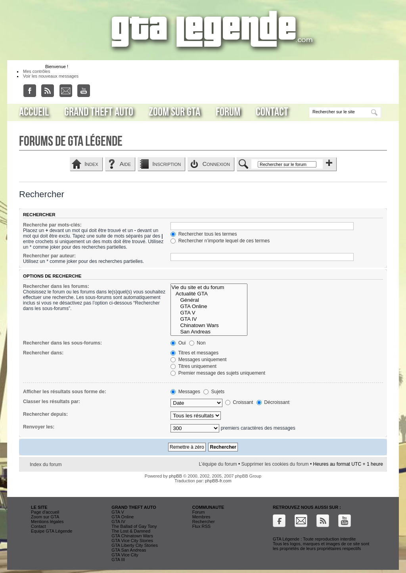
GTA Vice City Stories (132, 540)
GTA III (117, 559)
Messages (185, 391)
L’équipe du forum (218, 464)
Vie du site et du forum (208, 287)
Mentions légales (47, 521)
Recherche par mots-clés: (52, 225)
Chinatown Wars (208, 325)
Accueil (34, 112)
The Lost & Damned (130, 531)
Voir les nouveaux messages (51, 76)
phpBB (175, 476)
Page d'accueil (45, 512)
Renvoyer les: (38, 427)
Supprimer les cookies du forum (275, 464)
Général (208, 300)
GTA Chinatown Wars (132, 535)
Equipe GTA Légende (51, 531)
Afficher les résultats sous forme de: (64, 391)
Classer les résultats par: (51, 401)
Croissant (239, 402)
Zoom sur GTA (174, 112)
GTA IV (208, 319)
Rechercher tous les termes (203, 234)
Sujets (213, 391)
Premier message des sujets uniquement (217, 373)
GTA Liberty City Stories (134, 545)
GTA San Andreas (128, 550)
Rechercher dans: (43, 353)
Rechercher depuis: (45, 414)
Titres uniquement (193, 366)
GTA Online (208, 306)
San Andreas (208, 332)
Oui (178, 343)
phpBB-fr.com (218, 480)
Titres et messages (194, 353)
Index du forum (46, 464)
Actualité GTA (208, 294)
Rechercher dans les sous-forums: (62, 343)
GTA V (208, 313)
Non (197, 343)
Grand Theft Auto (98, 112)
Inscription (166, 163)
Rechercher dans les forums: (56, 286)
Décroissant (273, 402)
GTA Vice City (124, 554)
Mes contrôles (36, 71)
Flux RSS (201, 526)
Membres (201, 516)
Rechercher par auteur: (49, 256)
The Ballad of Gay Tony (134, 526)
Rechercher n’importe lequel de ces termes (220, 241)
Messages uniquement (198, 359)
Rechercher (203, 521)
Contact (272, 112)
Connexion (216, 163)
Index (91, 163)
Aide (125, 163)
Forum (228, 112)
